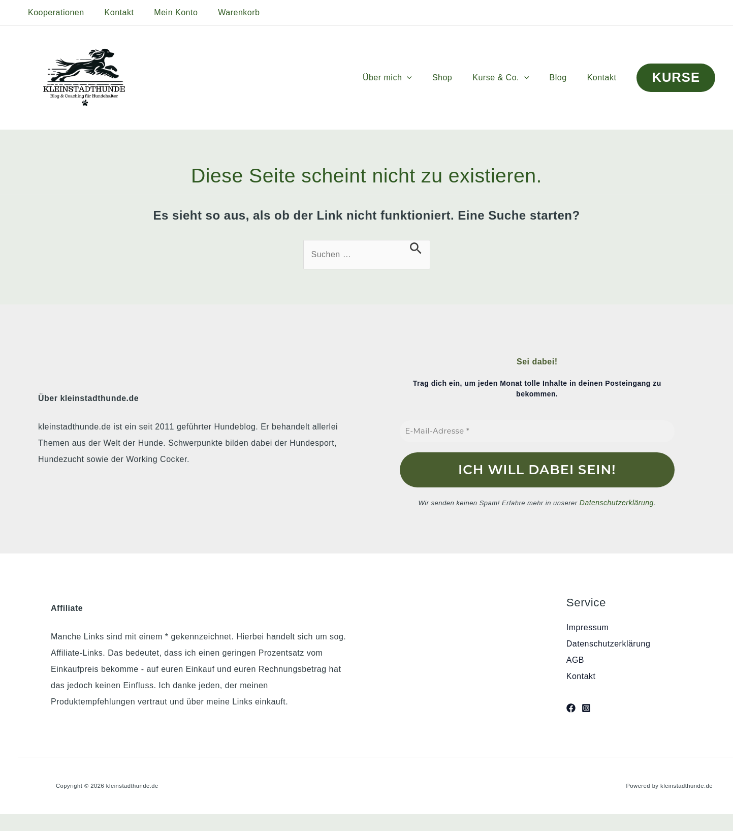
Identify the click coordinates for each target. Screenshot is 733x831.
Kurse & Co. (511, 78)
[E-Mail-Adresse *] (537, 431)
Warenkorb (224, 12)
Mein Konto (165, 12)
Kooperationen (54, 12)
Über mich (405, 78)
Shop (456, 77)
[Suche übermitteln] (415, 248)
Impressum (587, 626)
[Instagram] (586, 707)
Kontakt (113, 12)
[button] (425, 78)
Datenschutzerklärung (616, 502)
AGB (575, 659)
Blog (564, 77)
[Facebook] (571, 707)
